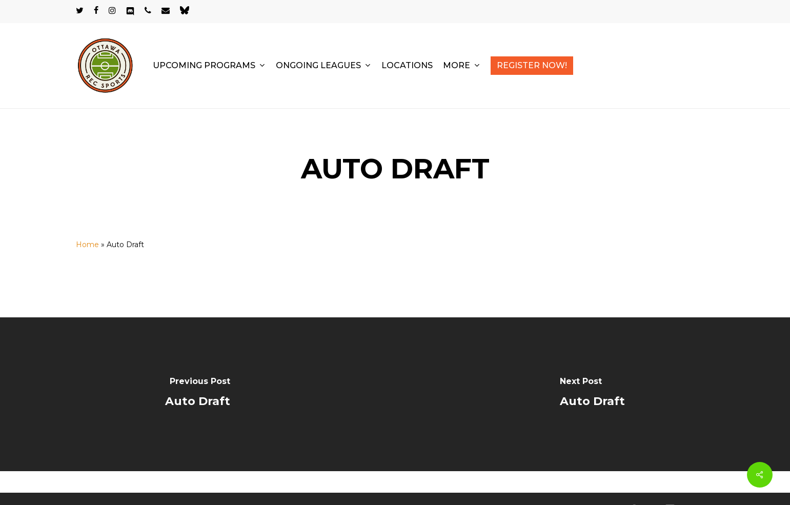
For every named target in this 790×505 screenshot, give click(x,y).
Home (87, 244)
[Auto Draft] (197, 394)
